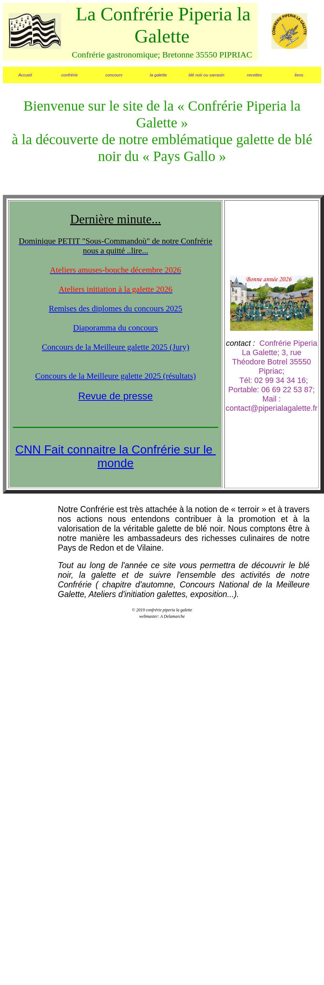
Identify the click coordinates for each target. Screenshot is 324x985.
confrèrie (69, 74)
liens (299, 74)
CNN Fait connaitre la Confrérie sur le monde (115, 456)
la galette (158, 74)
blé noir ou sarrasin (206, 74)
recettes (254, 74)
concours (113, 74)
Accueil (25, 74)
